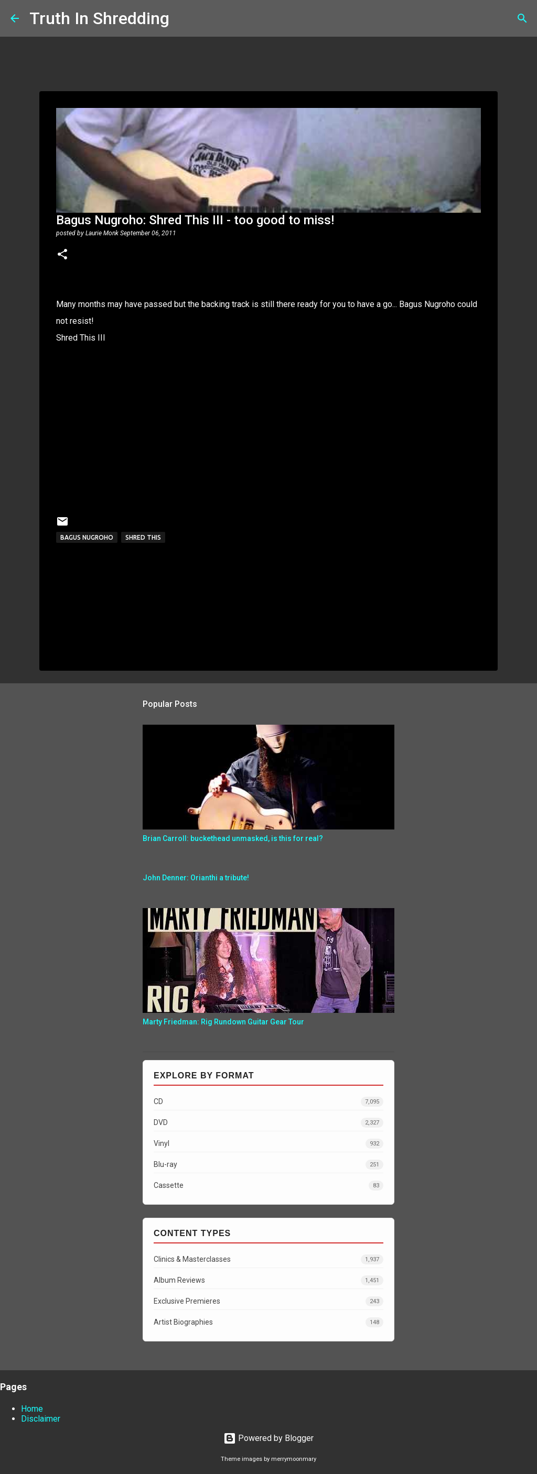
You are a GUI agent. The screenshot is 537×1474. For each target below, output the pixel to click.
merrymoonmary (293, 1459)
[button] (62, 255)
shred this (143, 537)
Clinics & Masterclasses (268, 1259)
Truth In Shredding (99, 18)
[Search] (184, 18)
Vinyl (268, 1144)
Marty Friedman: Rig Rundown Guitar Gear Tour (223, 1022)
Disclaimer (40, 1419)
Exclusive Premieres (268, 1301)
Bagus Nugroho (86, 537)
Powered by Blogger (268, 1438)
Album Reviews (268, 1280)
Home (32, 1409)
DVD (268, 1123)
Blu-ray (268, 1165)
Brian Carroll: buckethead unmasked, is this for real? (233, 838)
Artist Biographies (268, 1322)
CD (268, 1102)
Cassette (268, 1186)
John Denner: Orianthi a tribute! (196, 878)
